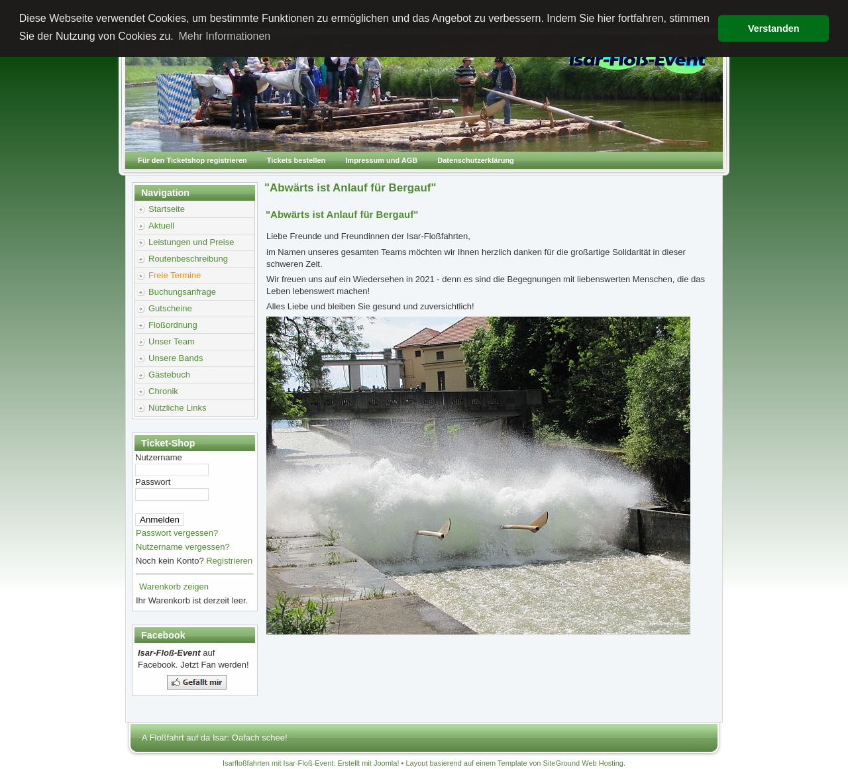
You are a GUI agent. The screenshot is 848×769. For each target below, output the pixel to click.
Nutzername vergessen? (183, 547)
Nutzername (158, 457)
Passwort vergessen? (177, 533)
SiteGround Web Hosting (583, 763)
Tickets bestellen (296, 160)
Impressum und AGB (381, 160)
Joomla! (386, 763)
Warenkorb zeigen (174, 586)
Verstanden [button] (774, 28)
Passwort (152, 482)
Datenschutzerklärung (475, 160)
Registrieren (229, 561)
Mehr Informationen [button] (224, 36)
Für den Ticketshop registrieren (192, 160)
